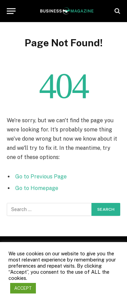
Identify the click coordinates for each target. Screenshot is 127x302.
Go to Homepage (36, 188)
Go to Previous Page (41, 176)
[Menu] (11, 11)
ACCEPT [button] (23, 288)
